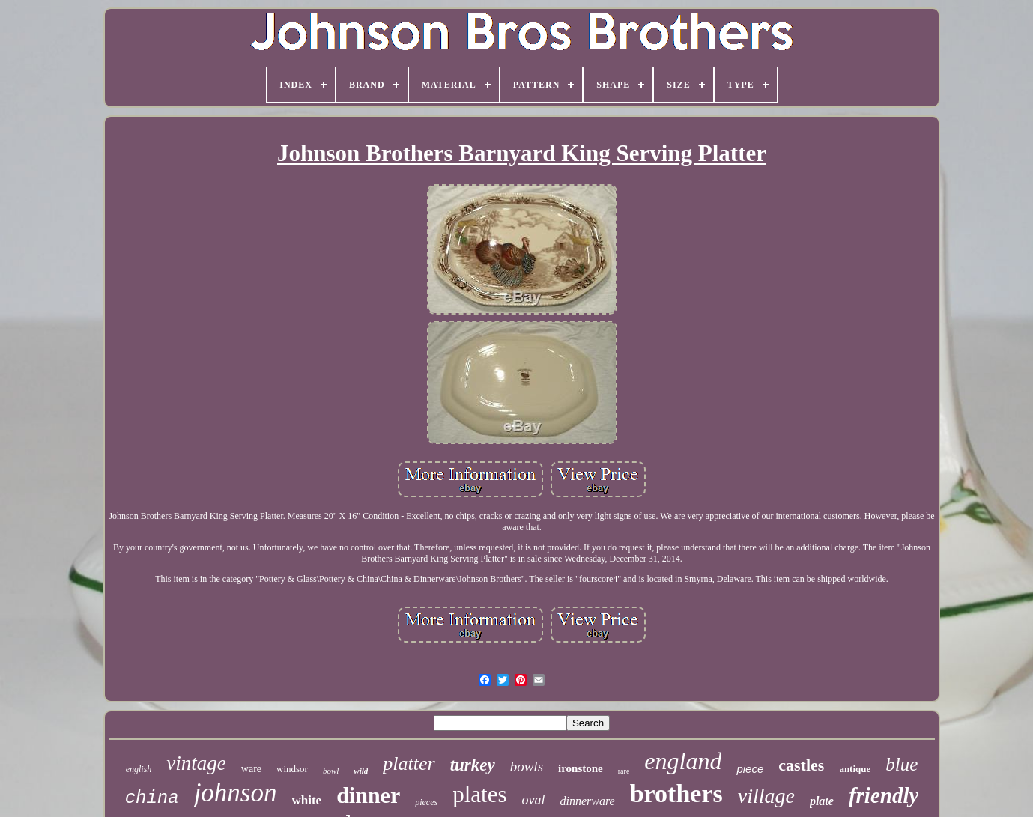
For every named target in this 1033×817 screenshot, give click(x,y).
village (766, 795)
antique (854, 768)
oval (533, 799)
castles (801, 765)
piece (749, 768)
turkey (472, 765)
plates (479, 794)
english (139, 769)
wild (361, 770)
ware (251, 768)
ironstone (580, 768)
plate (822, 801)
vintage (195, 763)
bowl (331, 770)
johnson (235, 792)
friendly (883, 795)
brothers (676, 793)
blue (901, 764)
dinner (368, 795)
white (307, 800)
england (682, 760)
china (152, 798)
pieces (426, 802)
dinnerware (587, 801)
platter (408, 763)
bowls (526, 766)
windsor (292, 768)
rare (624, 771)
